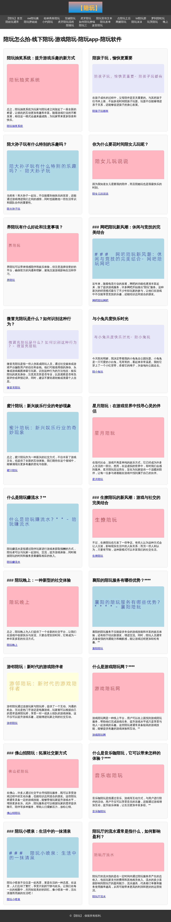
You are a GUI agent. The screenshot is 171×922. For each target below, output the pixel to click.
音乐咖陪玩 (99, 811)
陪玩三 (83, 25)
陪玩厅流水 (99, 896)
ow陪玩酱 (33, 18)
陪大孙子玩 (13, 208)
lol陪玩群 (141, 18)
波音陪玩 (97, 25)
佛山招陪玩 (13, 813)
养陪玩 (11, 280)
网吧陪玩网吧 (100, 300)
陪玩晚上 (12, 645)
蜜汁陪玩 (12, 470)
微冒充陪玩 (13, 387)
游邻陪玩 (12, 723)
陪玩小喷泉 (13, 899)
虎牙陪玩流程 (66, 21)
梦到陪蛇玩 (158, 18)
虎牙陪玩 (85, 18)
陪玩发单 (105, 21)
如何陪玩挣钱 (87, 21)
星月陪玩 (97, 479)
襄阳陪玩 (97, 648)
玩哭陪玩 (152, 21)
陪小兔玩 (97, 371)
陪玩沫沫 (136, 21)
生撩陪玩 (97, 555)
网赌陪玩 (121, 21)
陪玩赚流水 (13, 562)
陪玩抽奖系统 (15, 126)
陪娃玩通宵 (12, 21)
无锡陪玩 (70, 18)
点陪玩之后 (124, 18)
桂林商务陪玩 (52, 18)
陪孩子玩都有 (100, 111)
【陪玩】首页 (14, 18)
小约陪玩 (47, 21)
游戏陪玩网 (99, 734)
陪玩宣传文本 (104, 18)
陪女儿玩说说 (100, 193)
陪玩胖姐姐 (30, 21)
